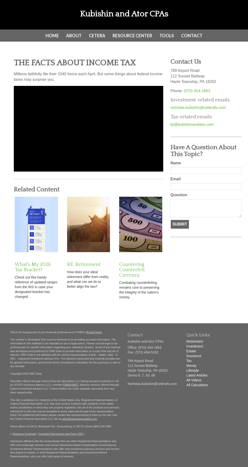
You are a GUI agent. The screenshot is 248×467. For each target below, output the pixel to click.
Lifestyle (192, 370)
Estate (191, 351)
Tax (189, 361)
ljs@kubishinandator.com (192, 124)
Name (175, 163)
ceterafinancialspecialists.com (79, 418)
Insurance (193, 356)
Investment (194, 346)
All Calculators (197, 385)
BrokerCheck (94, 332)
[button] (73, 36)
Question (178, 195)
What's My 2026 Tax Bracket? (33, 267)
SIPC (75, 384)
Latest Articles (197, 375)
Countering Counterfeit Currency (132, 270)
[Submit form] (179, 224)
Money (191, 366)
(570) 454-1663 (197, 91)
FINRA (67, 384)
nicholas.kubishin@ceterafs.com (198, 107)
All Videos (194, 380)
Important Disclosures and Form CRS (61, 433)
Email (175, 179)
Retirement (194, 341)
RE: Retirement (84, 264)
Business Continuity (25, 433)
